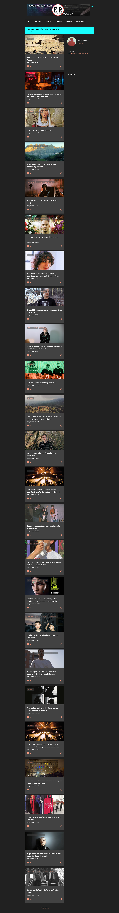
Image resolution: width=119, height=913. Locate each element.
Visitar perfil (81, 43)
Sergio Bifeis (82, 40)
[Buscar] (92, 6)
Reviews (48, 21)
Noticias (38, 21)
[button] (61, 66)
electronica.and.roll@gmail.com (79, 53)
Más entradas (44, 908)
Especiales (80, 21)
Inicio (29, 21)
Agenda (69, 21)
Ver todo (30, 32)
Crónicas (59, 21)
